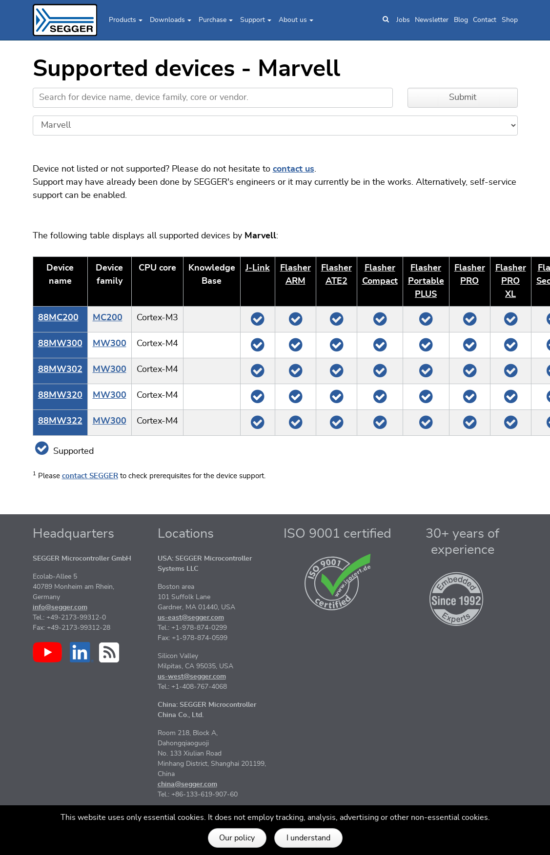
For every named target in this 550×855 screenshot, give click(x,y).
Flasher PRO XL (510, 281)
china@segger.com (187, 784)
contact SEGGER (90, 476)
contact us (293, 169)
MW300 (109, 343)
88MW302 (60, 369)
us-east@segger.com (191, 617)
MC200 (107, 317)
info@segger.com (60, 607)
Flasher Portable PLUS (426, 281)
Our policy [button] (237, 838)
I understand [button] (308, 838)
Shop (510, 20)
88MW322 (60, 421)
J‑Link (257, 268)
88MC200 (58, 317)
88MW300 (60, 343)
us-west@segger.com (192, 676)
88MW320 (60, 395)
